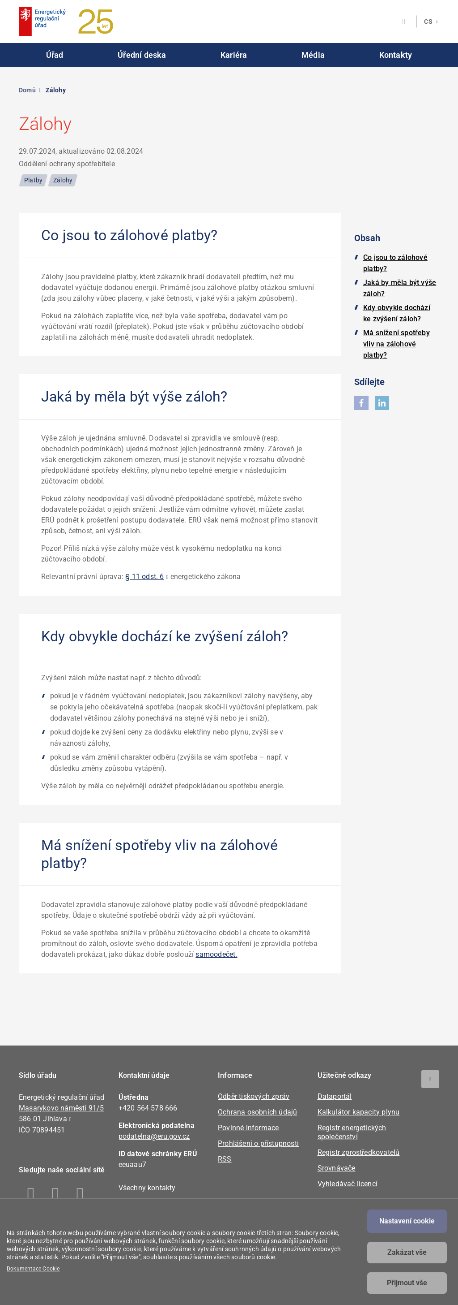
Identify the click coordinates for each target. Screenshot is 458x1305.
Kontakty (395, 55)
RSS (225, 1159)
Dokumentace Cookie (33, 1269)
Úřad (55, 55)
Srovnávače (337, 1168)
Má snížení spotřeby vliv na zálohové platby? (396, 343)
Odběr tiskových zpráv (253, 1096)
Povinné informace (248, 1128)
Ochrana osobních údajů (257, 1112)
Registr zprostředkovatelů (359, 1152)
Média (313, 55)
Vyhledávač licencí (348, 1184)
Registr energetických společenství (352, 1132)
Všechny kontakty (147, 1188)
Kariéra (234, 55)
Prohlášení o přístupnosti (258, 1143)
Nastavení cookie (407, 1221)
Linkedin (55, 1196)
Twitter (80, 1196)
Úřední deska (142, 55)
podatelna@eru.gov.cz (154, 1136)
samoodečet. (216, 954)
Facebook (31, 1196)
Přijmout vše (407, 1283)
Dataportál (335, 1096)
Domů (27, 90)
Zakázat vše (407, 1252)
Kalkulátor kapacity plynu (359, 1112)
